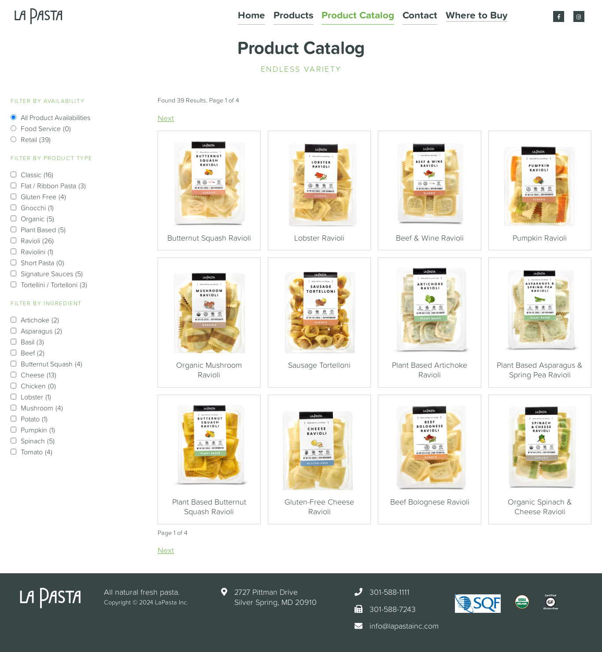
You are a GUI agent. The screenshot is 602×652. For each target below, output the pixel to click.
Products (341, 16)
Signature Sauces (52, 273)
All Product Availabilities (55, 117)
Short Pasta (42, 262)
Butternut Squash (51, 364)
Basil (32, 342)
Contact (439, 16)
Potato (34, 419)
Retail (36, 139)
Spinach (38, 441)
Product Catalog (391, 16)
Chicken (38, 386)
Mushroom (42, 408)
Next (166, 118)
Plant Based (43, 229)
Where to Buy (485, 16)
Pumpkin (38, 430)
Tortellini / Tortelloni (54, 284)
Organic (37, 218)
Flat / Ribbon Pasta (53, 185)
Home (306, 16)
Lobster (36, 397)
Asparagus (41, 331)
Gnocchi (37, 207)
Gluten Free (43, 196)
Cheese (38, 375)
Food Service (46, 128)
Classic (37, 174)
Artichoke (40, 320)
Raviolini (37, 251)
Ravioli (37, 240)
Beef (32, 353)
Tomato (36, 452)
